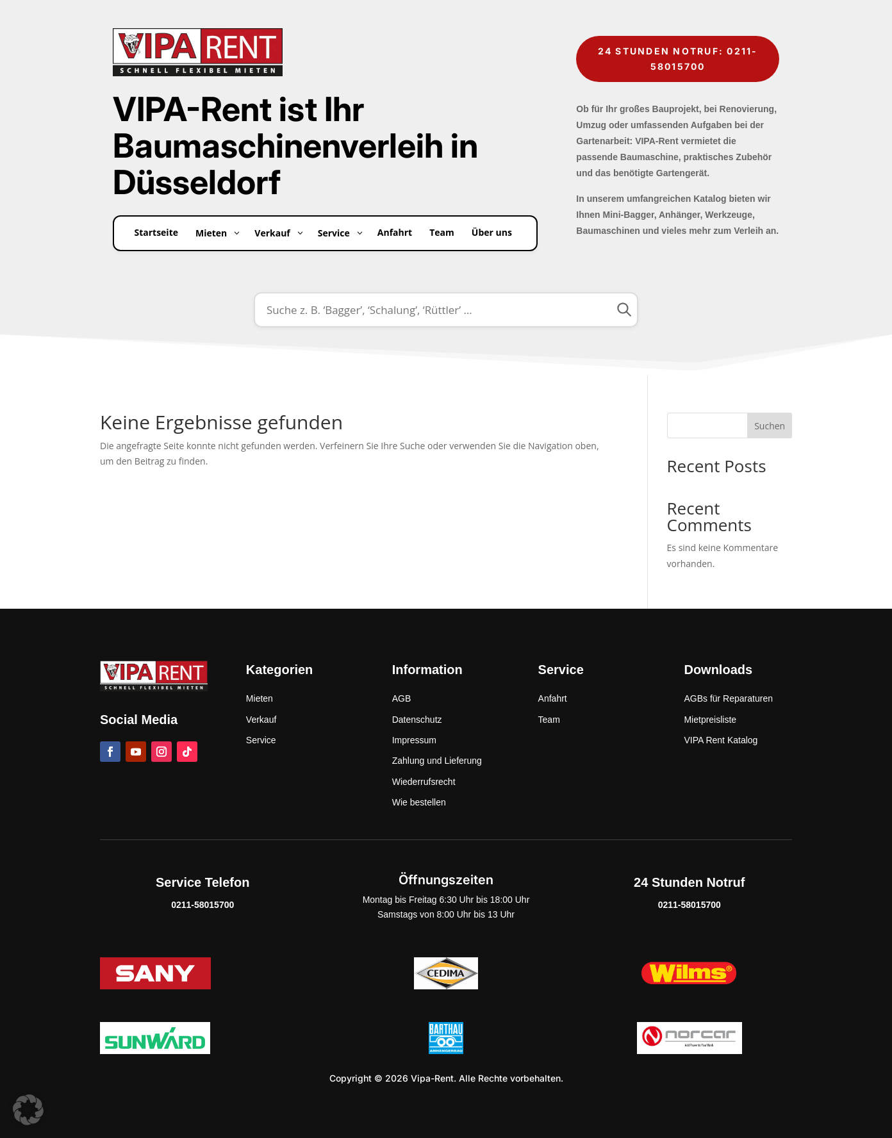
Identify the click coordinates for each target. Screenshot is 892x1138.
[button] (28, 1110)
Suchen (769, 426)
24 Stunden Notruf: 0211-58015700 (678, 58)
